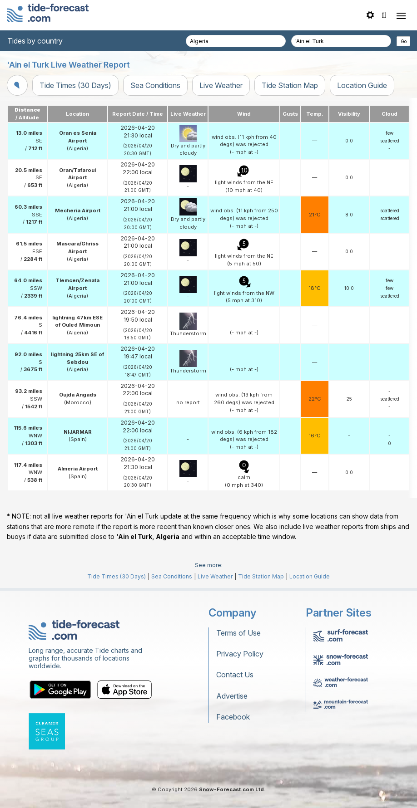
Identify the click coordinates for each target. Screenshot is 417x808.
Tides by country (35, 40)
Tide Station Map (290, 85)
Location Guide (362, 85)
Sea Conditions (155, 85)
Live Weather (221, 85)
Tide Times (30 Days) (75, 85)
